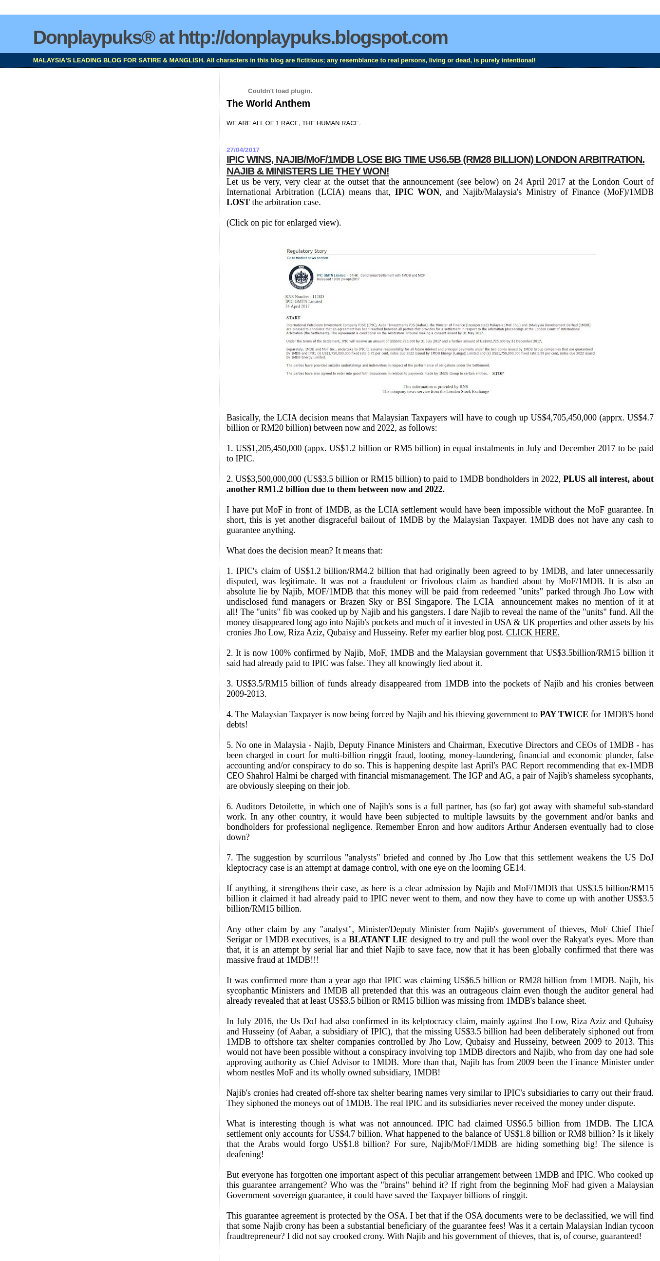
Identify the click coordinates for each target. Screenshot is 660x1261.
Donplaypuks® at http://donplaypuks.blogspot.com (240, 37)
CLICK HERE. (533, 632)
